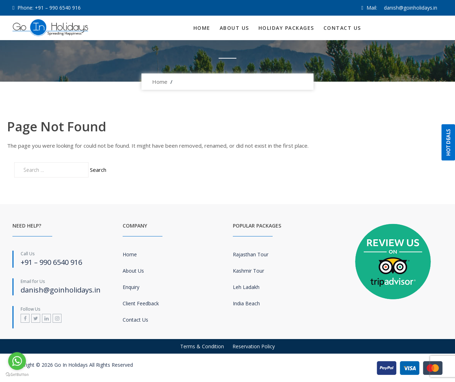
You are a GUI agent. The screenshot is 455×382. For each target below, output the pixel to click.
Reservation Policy (253, 346)
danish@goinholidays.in (410, 7)
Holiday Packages (286, 27)
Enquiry (131, 287)
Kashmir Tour (248, 270)
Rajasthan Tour (250, 254)
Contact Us (342, 27)
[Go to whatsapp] (17, 361)
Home (201, 27)
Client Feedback (141, 303)
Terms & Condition (202, 346)
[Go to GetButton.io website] (17, 374)
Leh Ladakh (246, 287)
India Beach (246, 303)
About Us (234, 27)
